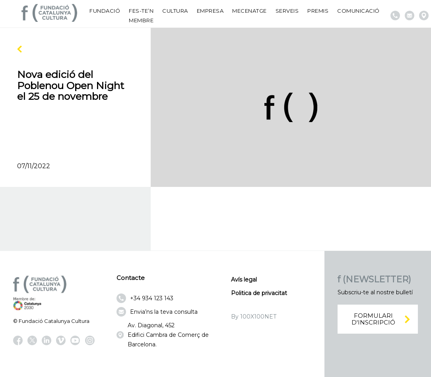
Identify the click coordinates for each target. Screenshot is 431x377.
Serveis (287, 11)
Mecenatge (249, 11)
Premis (317, 11)
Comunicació (358, 11)
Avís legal (244, 279)
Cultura (175, 11)
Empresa (210, 11)
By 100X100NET (253, 316)
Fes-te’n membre (141, 15)
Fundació (104, 11)
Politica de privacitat (259, 293)
